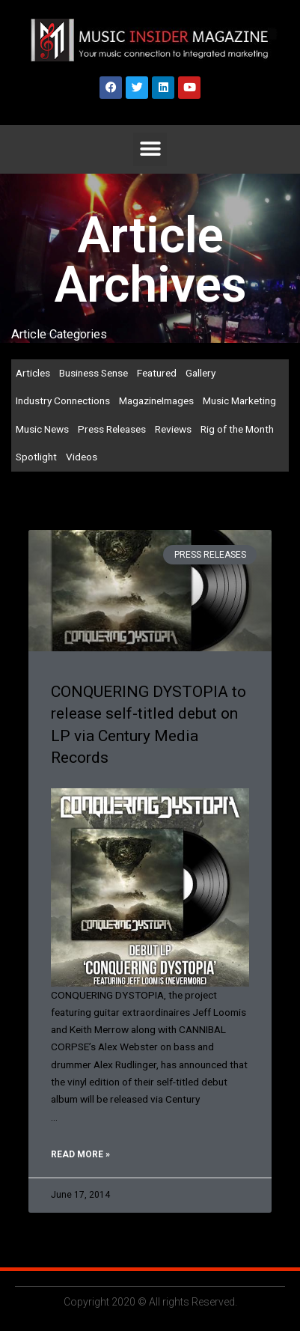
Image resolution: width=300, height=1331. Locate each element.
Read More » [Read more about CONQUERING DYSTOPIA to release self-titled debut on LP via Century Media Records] (80, 1154)
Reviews (173, 429)
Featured (157, 373)
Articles (33, 373)
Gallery (200, 373)
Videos (81, 457)
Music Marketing (239, 400)
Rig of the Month (237, 429)
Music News (42, 429)
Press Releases (112, 429)
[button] (150, 149)
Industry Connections (63, 400)
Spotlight (36, 457)
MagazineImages (156, 400)
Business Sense (93, 373)
